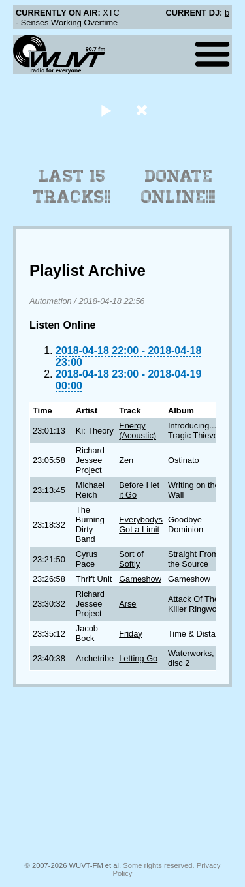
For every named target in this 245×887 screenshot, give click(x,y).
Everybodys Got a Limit (141, 524)
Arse (127, 604)
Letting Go (138, 658)
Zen (126, 460)
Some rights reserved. (158, 865)
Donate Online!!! (178, 186)
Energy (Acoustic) (137, 430)
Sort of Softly (131, 559)
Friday (130, 634)
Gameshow (140, 579)
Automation (50, 301)
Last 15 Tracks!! (72, 186)
